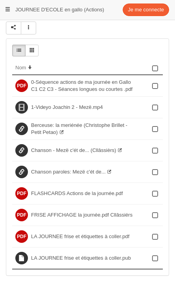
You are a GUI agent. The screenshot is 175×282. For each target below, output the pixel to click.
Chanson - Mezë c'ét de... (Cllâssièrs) (73, 150)
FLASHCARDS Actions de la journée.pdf (77, 193)
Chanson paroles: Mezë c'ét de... (68, 172)
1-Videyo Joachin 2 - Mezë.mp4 (67, 107)
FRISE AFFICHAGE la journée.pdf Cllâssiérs (82, 215)
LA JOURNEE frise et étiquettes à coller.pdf (80, 236)
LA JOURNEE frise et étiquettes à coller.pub (81, 258)
